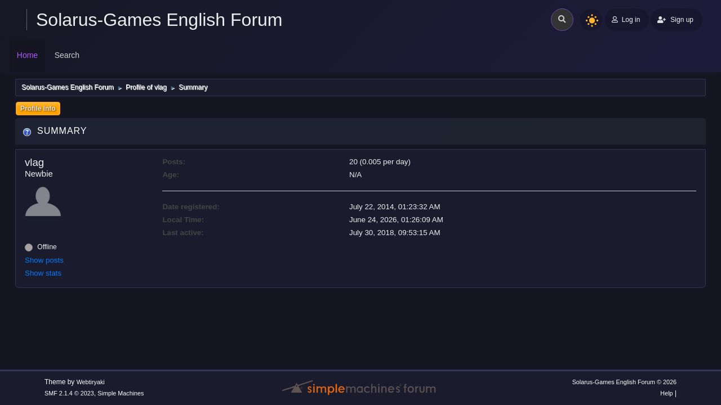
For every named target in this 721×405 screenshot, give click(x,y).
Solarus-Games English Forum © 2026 (624, 382)
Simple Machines (120, 393)
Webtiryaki (91, 382)
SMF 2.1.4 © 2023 (69, 393)
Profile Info (38, 108)
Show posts (44, 260)
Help (666, 393)
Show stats (43, 273)
